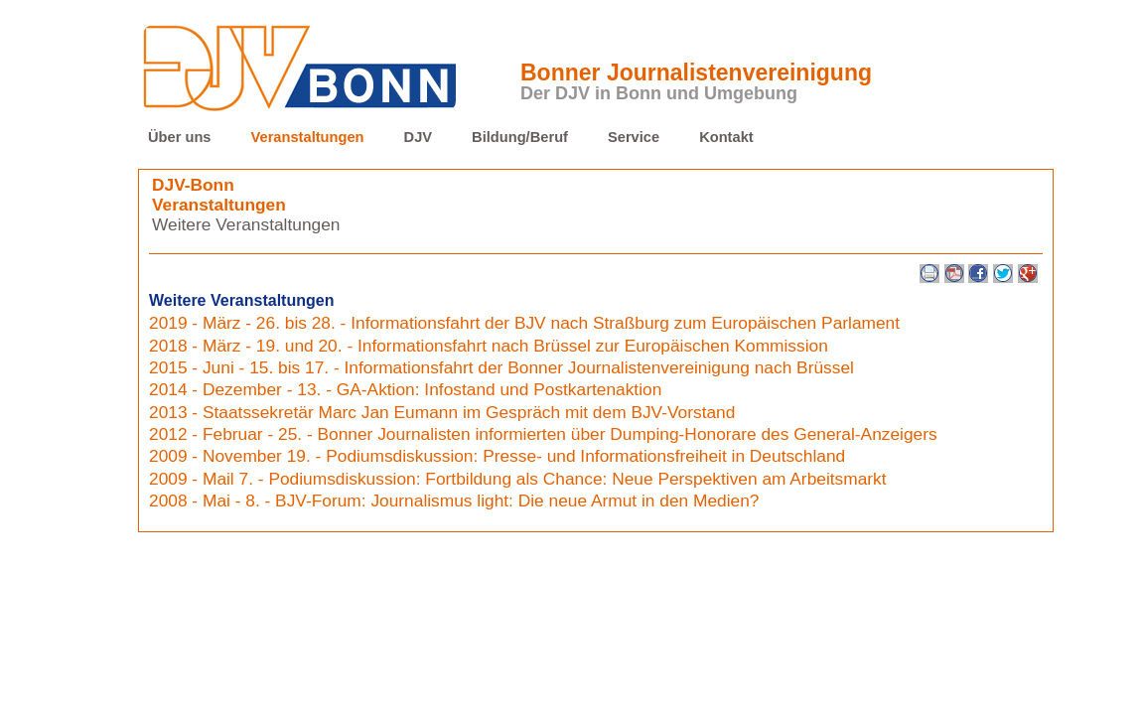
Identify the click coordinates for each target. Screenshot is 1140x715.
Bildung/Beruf (520, 137)
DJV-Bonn (193, 185)
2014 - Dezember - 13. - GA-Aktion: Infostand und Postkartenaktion (405, 389)
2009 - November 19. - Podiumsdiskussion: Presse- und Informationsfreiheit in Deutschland (497, 456)
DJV (418, 137)
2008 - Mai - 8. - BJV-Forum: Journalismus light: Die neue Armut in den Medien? (454, 500)
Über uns (180, 137)
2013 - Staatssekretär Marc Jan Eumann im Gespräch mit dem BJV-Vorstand (442, 412)
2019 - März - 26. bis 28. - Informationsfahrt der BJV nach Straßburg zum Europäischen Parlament (524, 323)
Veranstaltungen (307, 137)
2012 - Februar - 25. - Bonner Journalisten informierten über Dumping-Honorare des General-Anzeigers (543, 434)
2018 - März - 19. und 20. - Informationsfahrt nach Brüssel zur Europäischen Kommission (488, 346)
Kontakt (726, 137)
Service (633, 137)
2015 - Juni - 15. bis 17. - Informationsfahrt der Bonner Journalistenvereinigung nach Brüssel (501, 367)
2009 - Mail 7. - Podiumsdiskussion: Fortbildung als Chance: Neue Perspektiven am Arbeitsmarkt (518, 479)
